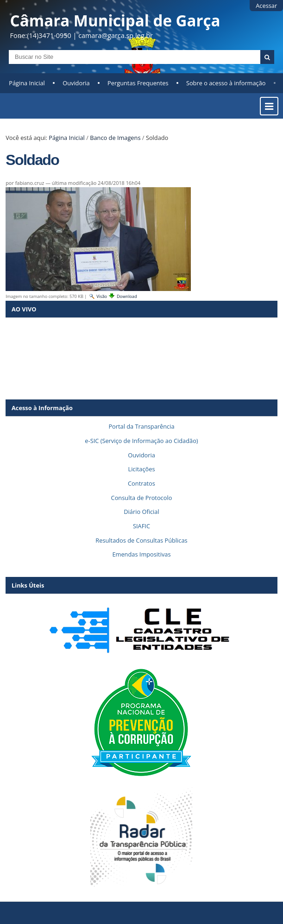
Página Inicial (27, 83)
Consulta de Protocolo (141, 498)
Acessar (266, 5)
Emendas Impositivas (141, 554)
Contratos (141, 483)
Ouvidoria (76, 83)
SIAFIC (141, 526)
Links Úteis (28, 585)
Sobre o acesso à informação (226, 83)
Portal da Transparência (141, 426)
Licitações (141, 469)
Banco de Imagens (115, 137)
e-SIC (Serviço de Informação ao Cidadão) (141, 441)
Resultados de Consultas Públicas (141, 540)
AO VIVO (24, 309)
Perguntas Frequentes (137, 83)
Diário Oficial (141, 511)
